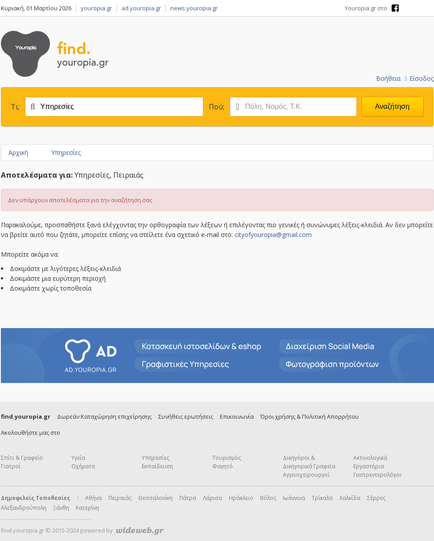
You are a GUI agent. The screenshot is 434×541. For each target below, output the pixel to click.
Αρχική (18, 152)
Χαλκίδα (349, 498)
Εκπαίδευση (157, 466)
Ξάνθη (61, 508)
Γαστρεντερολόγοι (377, 475)
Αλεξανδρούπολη (23, 508)
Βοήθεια (388, 78)
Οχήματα (83, 466)
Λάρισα (212, 498)
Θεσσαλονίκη (155, 498)
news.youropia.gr (194, 8)
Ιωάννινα (294, 498)
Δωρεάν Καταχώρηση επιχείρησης (104, 416)
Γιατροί (11, 466)
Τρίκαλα (322, 498)
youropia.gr (96, 8)
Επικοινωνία (237, 416)
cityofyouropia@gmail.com (273, 234)
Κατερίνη (87, 508)
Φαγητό (222, 466)
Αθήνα (93, 498)
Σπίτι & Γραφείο (22, 458)
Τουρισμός (226, 458)
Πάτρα (187, 498)
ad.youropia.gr (141, 8)
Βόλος (268, 498)
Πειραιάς (120, 498)
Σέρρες (376, 498)
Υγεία (78, 458)
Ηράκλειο (241, 498)
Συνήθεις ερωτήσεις (185, 416)
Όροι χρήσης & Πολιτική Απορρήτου (309, 416)
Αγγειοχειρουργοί (306, 475)
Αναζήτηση (392, 106)
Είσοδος (419, 78)
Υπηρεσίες (66, 152)
